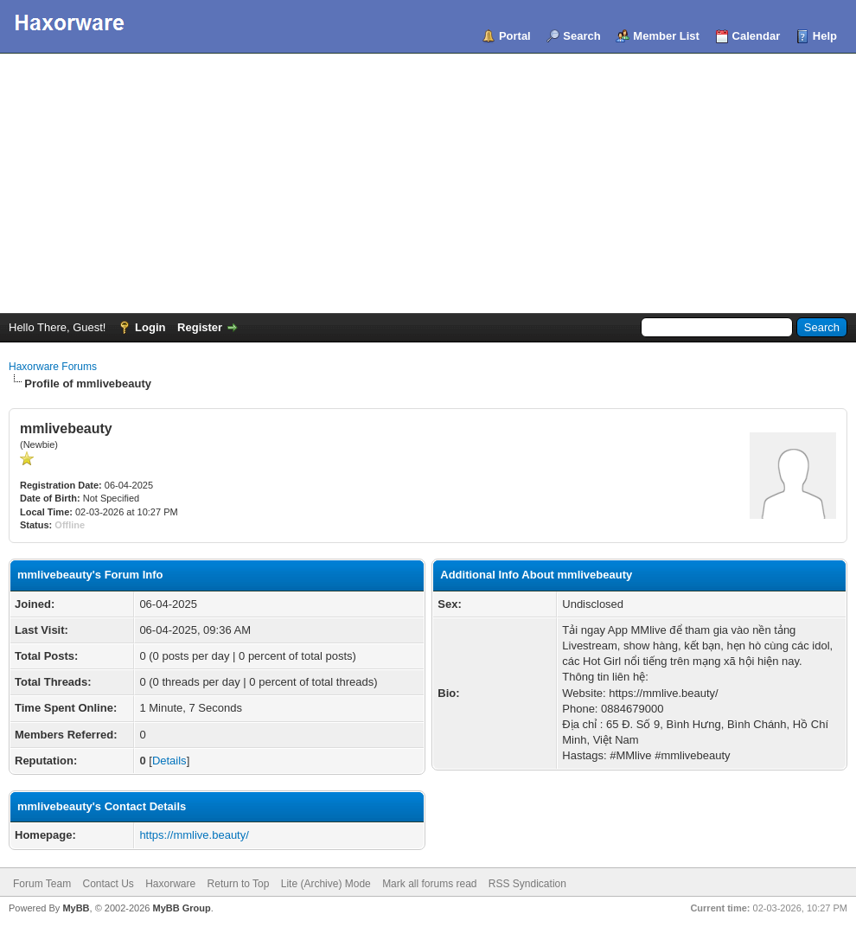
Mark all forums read (429, 884)
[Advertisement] (428, 183)
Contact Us (107, 884)
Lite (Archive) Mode (326, 884)
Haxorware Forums (53, 367)
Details (169, 760)
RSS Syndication (527, 884)
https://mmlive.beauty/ (193, 834)
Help (825, 35)
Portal (515, 35)
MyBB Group (181, 908)
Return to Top (239, 884)
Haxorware (170, 884)
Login (150, 327)
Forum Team (42, 884)
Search (581, 35)
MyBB (75, 908)
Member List (666, 35)
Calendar (756, 35)
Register (199, 327)
